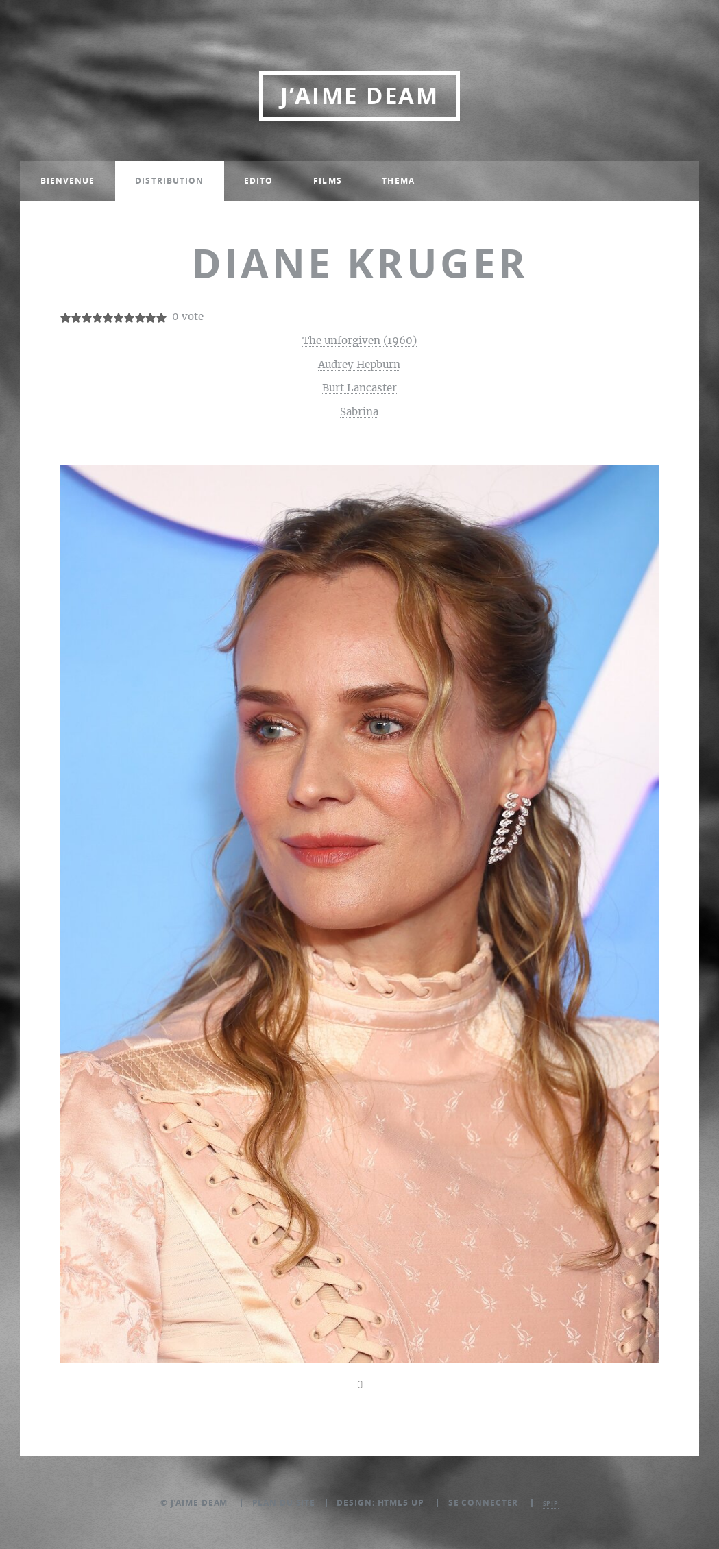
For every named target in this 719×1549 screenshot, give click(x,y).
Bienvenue (67, 180)
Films (327, 180)
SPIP (551, 1503)
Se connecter (483, 1503)
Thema (398, 180)
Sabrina (359, 412)
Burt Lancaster (359, 388)
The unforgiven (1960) (359, 341)
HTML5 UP (401, 1503)
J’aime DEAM (359, 95)
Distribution (169, 180)
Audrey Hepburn (359, 365)
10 (161, 318)
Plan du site (284, 1503)
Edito (258, 180)
